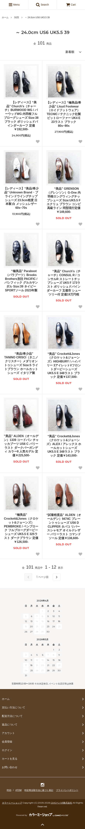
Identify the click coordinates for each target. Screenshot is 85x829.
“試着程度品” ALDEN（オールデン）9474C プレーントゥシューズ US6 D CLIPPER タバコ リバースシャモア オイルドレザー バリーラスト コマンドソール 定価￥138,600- (63, 526)
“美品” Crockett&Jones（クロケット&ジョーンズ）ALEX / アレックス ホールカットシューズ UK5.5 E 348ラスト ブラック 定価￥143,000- (63, 446)
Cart (71, 4)
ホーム (5, 17)
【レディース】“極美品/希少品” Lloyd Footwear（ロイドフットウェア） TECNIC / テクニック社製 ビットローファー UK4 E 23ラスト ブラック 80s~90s (63, 114)
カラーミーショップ (12, 802)
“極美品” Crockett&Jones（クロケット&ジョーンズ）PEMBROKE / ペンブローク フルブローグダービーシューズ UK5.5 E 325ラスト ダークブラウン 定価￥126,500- (21, 528)
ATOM (18, 790)
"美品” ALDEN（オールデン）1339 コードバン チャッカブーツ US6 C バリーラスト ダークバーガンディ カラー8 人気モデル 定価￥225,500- (21, 445)
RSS (9, 790)
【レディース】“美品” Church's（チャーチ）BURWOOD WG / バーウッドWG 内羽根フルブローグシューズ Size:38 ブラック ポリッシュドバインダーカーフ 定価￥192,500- (21, 116)
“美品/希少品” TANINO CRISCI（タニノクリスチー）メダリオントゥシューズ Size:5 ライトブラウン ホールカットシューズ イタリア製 (21, 363)
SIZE (16, 17)
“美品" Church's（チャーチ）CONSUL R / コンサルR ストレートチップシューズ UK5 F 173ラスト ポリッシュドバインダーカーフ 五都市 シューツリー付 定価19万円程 (64, 283)
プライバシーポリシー (67, 790)
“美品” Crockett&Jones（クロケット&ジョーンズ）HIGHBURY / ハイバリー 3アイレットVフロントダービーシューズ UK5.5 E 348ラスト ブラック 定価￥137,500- (64, 365)
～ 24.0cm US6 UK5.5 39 (37, 17)
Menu (14, 5)
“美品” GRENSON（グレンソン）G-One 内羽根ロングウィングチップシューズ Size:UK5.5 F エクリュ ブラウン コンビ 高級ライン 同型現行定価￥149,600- (64, 200)
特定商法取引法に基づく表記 (38, 790)
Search (42, 5)
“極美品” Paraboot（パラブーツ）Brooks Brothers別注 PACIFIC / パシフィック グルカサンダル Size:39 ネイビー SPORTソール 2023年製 (21, 280)
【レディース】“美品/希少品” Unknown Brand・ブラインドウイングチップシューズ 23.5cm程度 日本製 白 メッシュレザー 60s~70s (21, 198)
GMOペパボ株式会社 (61, 802)
